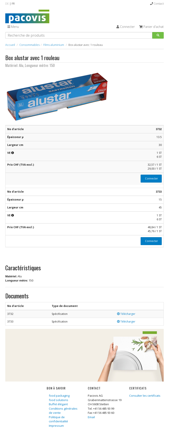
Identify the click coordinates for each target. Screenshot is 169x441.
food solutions (58, 400)
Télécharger (126, 314)
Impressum (56, 426)
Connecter (151, 178)
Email (91, 417)
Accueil (10, 45)
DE (7, 3)
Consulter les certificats (144, 396)
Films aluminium (53, 45)
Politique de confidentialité (58, 419)
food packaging (59, 396)
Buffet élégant (58, 404)
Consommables (29, 45)
